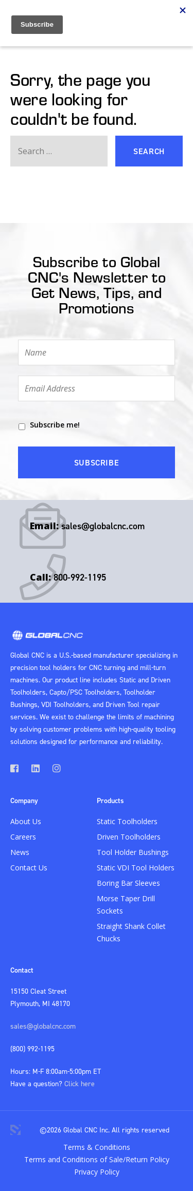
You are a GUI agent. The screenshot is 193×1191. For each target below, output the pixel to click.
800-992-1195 (80, 577)
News (19, 852)
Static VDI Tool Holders (135, 867)
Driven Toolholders (129, 837)
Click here (79, 1083)
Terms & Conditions (96, 1147)
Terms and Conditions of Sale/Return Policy (96, 1159)
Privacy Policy (96, 1172)
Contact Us (28, 867)
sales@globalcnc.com (103, 526)
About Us (25, 821)
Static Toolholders (127, 821)
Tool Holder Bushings (133, 852)
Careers (23, 837)
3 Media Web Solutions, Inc (15, 1130)
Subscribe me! (55, 425)
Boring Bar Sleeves (128, 883)
